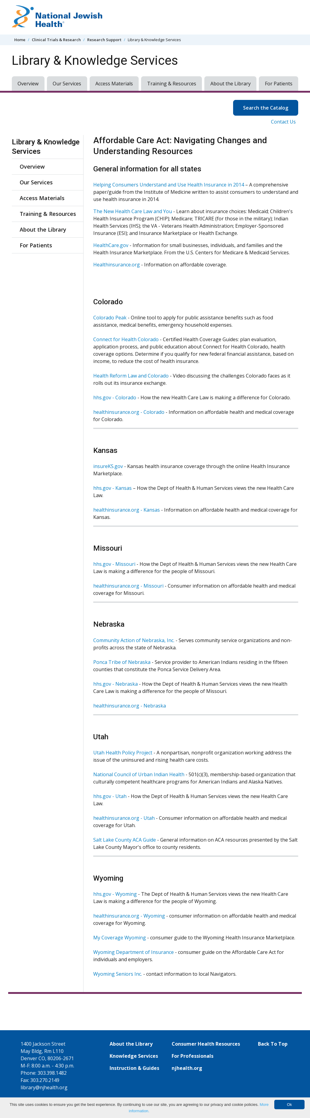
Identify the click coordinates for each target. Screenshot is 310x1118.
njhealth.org (187, 1068)
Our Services (67, 83)
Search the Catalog (270, 107)
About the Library (230, 83)
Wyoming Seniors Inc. (117, 974)
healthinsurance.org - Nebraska (129, 705)
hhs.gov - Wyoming (115, 894)
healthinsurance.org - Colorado (128, 412)
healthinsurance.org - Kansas (126, 509)
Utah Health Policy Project (122, 752)
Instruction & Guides (134, 1068)
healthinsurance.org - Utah (124, 818)
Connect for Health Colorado (126, 339)
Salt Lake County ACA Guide (124, 839)
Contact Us (283, 121)
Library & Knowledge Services (46, 147)
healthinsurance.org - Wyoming (129, 915)
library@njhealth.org (44, 1087)
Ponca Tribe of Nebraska (121, 662)
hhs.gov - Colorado (114, 397)
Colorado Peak (110, 317)
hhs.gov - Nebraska (115, 684)
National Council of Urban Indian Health (138, 774)
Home (19, 39)
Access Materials (114, 83)
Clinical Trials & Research (56, 39)
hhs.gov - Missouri (114, 564)
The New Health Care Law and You (132, 211)
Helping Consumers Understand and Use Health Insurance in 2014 (168, 184)
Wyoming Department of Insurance (133, 952)
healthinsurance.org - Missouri (128, 585)
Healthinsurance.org (116, 264)
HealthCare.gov (110, 245)
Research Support (104, 39)
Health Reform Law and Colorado (131, 375)
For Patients (278, 83)
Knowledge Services (134, 1056)
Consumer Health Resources (206, 1043)
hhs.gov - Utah (110, 796)
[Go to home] (57, 17)
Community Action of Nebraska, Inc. (133, 640)
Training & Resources (171, 83)
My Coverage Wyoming (119, 937)
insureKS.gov (108, 466)
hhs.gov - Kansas (112, 488)
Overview (28, 83)
